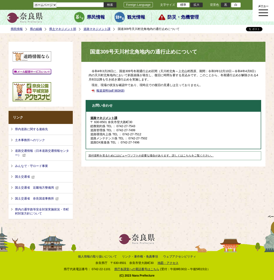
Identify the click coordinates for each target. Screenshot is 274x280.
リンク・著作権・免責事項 (140, 256)
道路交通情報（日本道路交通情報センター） (42, 153)
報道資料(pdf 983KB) (110, 90)
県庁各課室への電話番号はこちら (136, 269)
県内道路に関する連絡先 (31, 129)
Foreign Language (138, 4)
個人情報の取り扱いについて (97, 256)
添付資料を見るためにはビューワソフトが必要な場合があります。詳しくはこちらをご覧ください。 (151, 155)
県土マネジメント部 (62, 29)
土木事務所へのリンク (30, 140)
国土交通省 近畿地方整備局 (37, 187)
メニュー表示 (263, 10)
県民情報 (96, 17)
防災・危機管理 (183, 17)
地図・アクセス (168, 263)
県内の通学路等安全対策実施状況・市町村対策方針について (42, 211)
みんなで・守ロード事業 (31, 166)
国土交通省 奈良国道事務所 (37, 198)
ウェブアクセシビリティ (179, 256)
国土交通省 (25, 176)
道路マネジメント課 (96, 29)
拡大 (197, 4)
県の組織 (36, 29)
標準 (183, 4)
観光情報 (136, 17)
